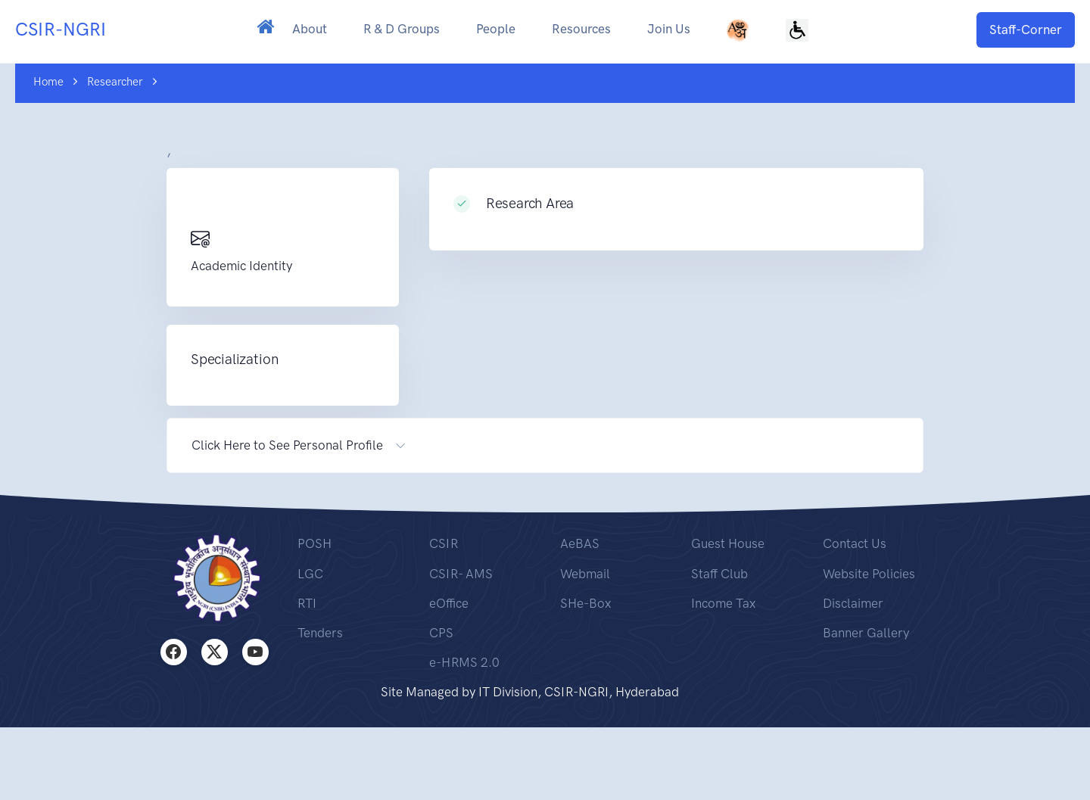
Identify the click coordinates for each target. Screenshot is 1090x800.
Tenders (320, 632)
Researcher (115, 82)
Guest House (728, 543)
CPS (441, 632)
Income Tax (723, 603)
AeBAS (580, 543)
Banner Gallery (866, 632)
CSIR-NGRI (60, 29)
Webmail (585, 573)
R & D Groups (401, 28)
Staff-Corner (1025, 29)
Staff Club (719, 573)
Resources (581, 28)
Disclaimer (853, 603)
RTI (306, 603)
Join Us (668, 28)
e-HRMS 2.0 (464, 662)
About (309, 28)
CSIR (443, 543)
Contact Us (854, 543)
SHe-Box (585, 603)
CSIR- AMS (461, 573)
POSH (314, 543)
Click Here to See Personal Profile (287, 445)
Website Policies (869, 573)
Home (48, 82)
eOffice (449, 603)
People (495, 28)
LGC (310, 573)
